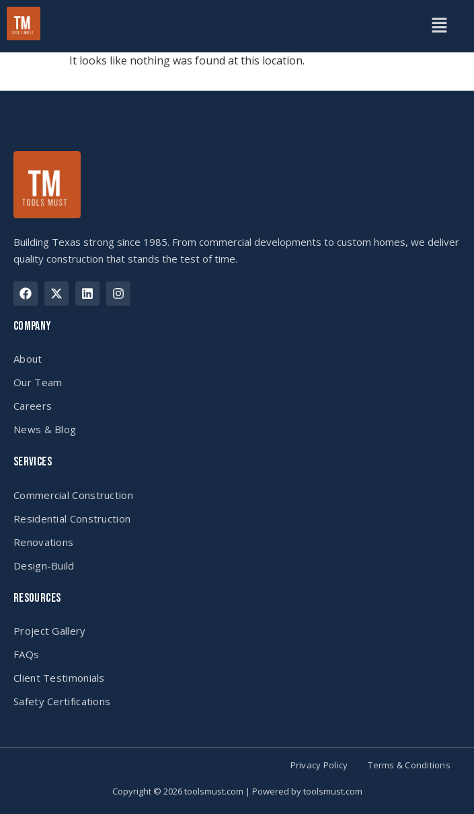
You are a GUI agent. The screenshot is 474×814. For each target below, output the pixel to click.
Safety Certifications (61, 701)
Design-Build (44, 565)
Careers (32, 405)
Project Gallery (49, 630)
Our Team (37, 382)
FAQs (26, 654)
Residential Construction (71, 518)
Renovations (43, 542)
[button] (439, 26)
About (27, 358)
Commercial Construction (73, 495)
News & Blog (44, 429)
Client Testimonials (59, 677)
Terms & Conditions (409, 765)
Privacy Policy (319, 765)
